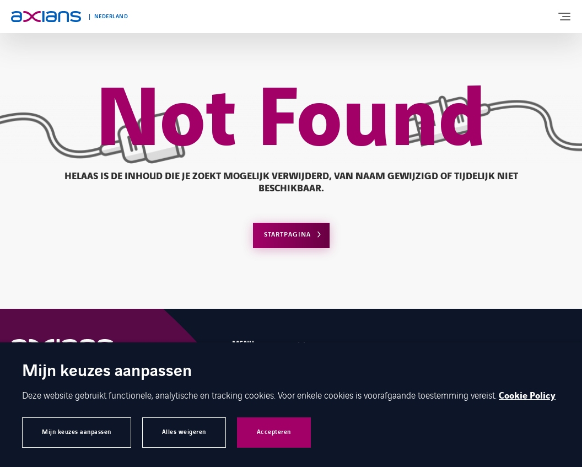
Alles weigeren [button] (184, 432)
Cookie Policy (527, 396)
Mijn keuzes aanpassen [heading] (107, 372)
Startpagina (287, 234)
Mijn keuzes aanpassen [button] (76, 432)
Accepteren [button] (274, 432)
